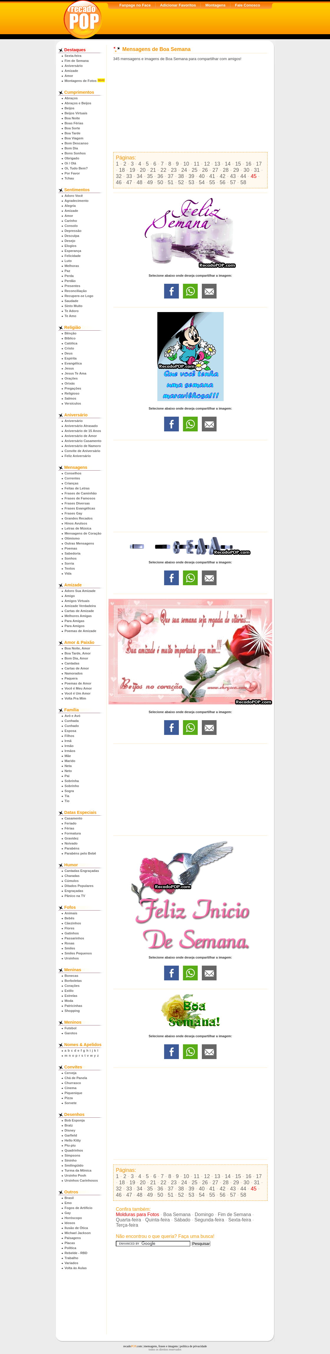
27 (215, 170)
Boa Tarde (72, 133)
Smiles (70, 948)
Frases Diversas (77, 503)
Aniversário (74, 65)
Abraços (71, 98)
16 (248, 164)
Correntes (72, 478)
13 (217, 164)
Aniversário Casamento (83, 441)
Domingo (204, 1214)
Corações (72, 985)
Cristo (69, 348)
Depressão (73, 230)
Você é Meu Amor (78, 688)
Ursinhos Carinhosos (81, 1180)
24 (184, 170)
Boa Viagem (74, 138)
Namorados (74, 673)
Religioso (72, 393)
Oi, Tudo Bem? (76, 168)
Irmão (69, 746)
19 (132, 170)
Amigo (70, 596)
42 (222, 176)
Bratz (69, 1125)
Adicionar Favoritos (178, 5)
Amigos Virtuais (77, 601)
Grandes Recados (79, 518)
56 (222, 182)
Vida (68, 573)
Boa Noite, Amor (77, 648)
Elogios (70, 246)
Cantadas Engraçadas (82, 871)
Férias (69, 828)
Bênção (70, 333)
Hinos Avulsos (76, 523)
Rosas (70, 943)
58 (243, 182)
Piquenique (73, 1093)
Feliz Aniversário (78, 456)
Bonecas (71, 975)
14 (228, 164)
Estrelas (71, 995)
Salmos (70, 398)
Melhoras (72, 266)
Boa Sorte (72, 128)
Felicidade (73, 256)
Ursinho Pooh (75, 1175)
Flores (70, 928)
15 (238, 164)
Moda (69, 1000)
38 (181, 176)
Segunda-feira (209, 1219)
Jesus (69, 368)
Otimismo (72, 538)
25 (195, 170)
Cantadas (72, 663)
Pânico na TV (75, 896)
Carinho (71, 220)
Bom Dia (71, 148)
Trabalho (71, 1258)
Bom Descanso (76, 143)
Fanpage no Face (135, 5)
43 (233, 176)
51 (171, 182)
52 (181, 182)
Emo (68, 1203)
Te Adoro (72, 311)
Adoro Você (74, 195)
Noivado (71, 843)
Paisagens (73, 1238)
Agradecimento (76, 200)
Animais (71, 913)
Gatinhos (72, 933)
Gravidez (71, 838)
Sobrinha (72, 781)
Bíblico (70, 338)
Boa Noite (72, 118)
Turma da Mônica (78, 1170)
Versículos (73, 403)
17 (259, 164)
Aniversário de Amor (81, 436)
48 (140, 182)
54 (202, 182)
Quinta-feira (157, 1219)
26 (205, 170)
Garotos (71, 1033)
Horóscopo (73, 1218)
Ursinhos (72, 958)
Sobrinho (72, 786)
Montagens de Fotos (81, 81)
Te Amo (70, 316)
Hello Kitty (73, 1140)
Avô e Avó (72, 716)
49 (150, 182)
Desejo (70, 241)
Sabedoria (72, 553)
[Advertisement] (190, 106)
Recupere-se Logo (79, 296)
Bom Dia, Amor (76, 658)
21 (153, 170)
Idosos (70, 1223)
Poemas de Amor (78, 683)
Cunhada (72, 721)
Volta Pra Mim (75, 698)
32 (119, 176)
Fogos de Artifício (79, 1208)
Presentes (72, 286)
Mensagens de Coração (83, 533)
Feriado (70, 823)
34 (140, 176)
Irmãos (70, 751)
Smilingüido (74, 1165)
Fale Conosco (247, 5)
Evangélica (73, 363)
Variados (71, 1263)
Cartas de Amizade (79, 611)
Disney (70, 1130)
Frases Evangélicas (80, 508)
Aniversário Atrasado (81, 426)
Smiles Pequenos (78, 953)
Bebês (70, 918)
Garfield (71, 1135)
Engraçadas (74, 891)
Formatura (73, 833)
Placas (70, 1243)
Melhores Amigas (78, 616)
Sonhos (71, 558)
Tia (67, 796)
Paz (67, 271)
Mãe (68, 756)
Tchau (69, 178)
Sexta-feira (73, 55)
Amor (69, 75)
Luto (68, 261)
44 (243, 176)
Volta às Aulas (76, 1268)
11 (196, 164)
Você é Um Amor (77, 693)
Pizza (69, 1098)
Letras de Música (78, 528)
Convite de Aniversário (82, 451)
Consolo (71, 225)
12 (207, 164)
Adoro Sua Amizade (80, 591)
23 (174, 170)
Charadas (72, 876)
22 (163, 170)
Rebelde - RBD (76, 1253)
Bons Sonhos (75, 153)
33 (129, 176)
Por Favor (72, 173)
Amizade (71, 70)
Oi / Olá (70, 163)
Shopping (72, 1010)
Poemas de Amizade (80, 631)
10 (186, 164)
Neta (68, 766)
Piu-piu (70, 1145)
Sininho (71, 1160)
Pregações (73, 388)
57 (233, 182)
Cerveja (70, 1073)
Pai (67, 776)
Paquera (71, 678)
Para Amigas (74, 621)
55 (212, 182)
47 (129, 182)
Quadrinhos (74, 1150)
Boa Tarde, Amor (78, 653)
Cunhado (72, 726)
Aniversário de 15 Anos (83, 431)
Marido (70, 761)
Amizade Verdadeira (80, 606)
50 (160, 182)
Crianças (71, 483)
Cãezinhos (73, 923)
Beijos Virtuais (76, 113)
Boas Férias (74, 123)
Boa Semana (177, 1214)
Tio (67, 801)
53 (191, 182)
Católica (71, 343)
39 (191, 176)
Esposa (70, 731)
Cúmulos (72, 881)
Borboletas (73, 980)
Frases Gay (73, 513)
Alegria (70, 205)
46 (119, 182)
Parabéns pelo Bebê (80, 853)
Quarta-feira (128, 1219)
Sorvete (71, 1103)
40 (202, 176)
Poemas (71, 548)
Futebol (70, 1028)
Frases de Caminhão (81, 493)
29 (236, 170)
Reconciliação (76, 291)
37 (171, 176)
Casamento (73, 818)
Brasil (69, 1198)
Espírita (71, 358)
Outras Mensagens (79, 543)
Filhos (69, 736)
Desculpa (72, 236)
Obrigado (72, 158)
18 (122, 170)
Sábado (182, 1219)
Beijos (70, 108)
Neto (68, 771)
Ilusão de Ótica (76, 1228)
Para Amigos (75, 626)
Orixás (70, 383)
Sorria (69, 563)
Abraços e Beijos (78, 103)
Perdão (70, 281)
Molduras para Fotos (137, 1214)
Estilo (69, 990)
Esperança (73, 251)
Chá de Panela (76, 1078)
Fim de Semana (77, 60)
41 (212, 176)
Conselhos (73, 473)
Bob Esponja (75, 1120)
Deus (68, 353)
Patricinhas (73, 1005)
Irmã (68, 741)
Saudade (71, 301)
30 (247, 170)
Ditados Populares (79, 886)
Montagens (215, 5)
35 (150, 176)
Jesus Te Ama (75, 373)
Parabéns (72, 848)
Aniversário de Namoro (83, 446)
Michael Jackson (78, 1233)
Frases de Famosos (80, 498)
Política (70, 1248)
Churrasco (73, 1083)
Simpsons (72, 1155)
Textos (70, 568)
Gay (68, 1213)
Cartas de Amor (77, 668)
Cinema (70, 1088)
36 (160, 176)
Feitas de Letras (77, 488)
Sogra (69, 791)
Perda (69, 276)
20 (143, 170)
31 (257, 170)
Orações (71, 378)
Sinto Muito (73, 306)
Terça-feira (127, 1225)
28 (226, 170)
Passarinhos (74, 938)
